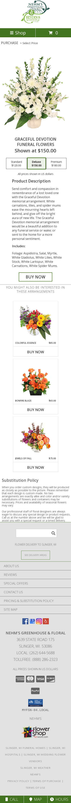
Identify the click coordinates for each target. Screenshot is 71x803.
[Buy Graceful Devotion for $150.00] (35, 276)
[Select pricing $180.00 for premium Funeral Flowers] (56, 163)
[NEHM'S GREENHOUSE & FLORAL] (35, 22)
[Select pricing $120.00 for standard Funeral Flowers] (16, 163)
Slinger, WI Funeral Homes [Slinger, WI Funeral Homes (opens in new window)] (26, 748)
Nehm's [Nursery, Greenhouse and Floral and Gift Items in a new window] (35, 718)
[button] (35, 703)
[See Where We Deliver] (35, 555)
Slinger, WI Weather (35, 767)
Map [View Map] (35, 799)
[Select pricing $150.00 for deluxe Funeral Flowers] (36, 163)
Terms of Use (35, 787)
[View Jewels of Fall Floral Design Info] (35, 437)
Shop (18, 33)
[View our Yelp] (46, 623)
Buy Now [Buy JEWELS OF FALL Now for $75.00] (35, 467)
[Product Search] (36, 533)
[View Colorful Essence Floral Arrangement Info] (35, 321)
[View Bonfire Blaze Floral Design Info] (35, 379)
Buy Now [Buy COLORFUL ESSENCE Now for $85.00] (35, 351)
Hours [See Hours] (59, 799)
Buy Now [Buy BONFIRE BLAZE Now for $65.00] (35, 409)
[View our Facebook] (25, 623)
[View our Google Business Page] (32, 623)
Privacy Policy (18, 781)
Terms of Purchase (47, 781)
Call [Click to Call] (11, 799)
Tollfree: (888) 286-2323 (35, 659)
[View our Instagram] (39, 623)
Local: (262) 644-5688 (35, 652)
